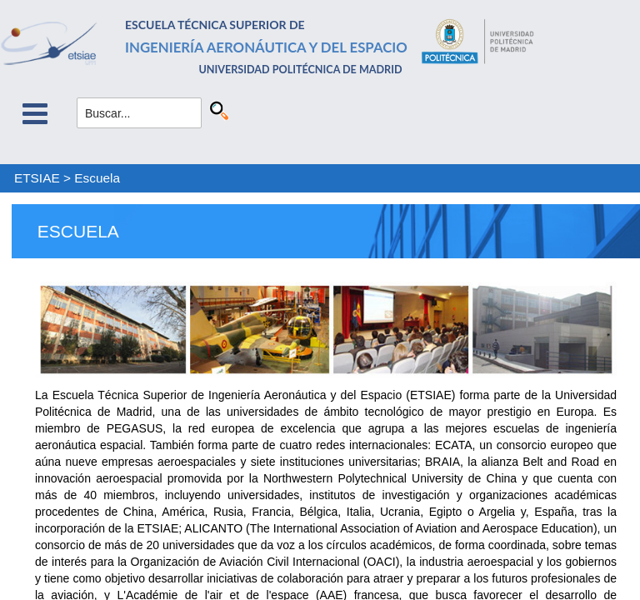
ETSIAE (37, 178)
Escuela (97, 178)
